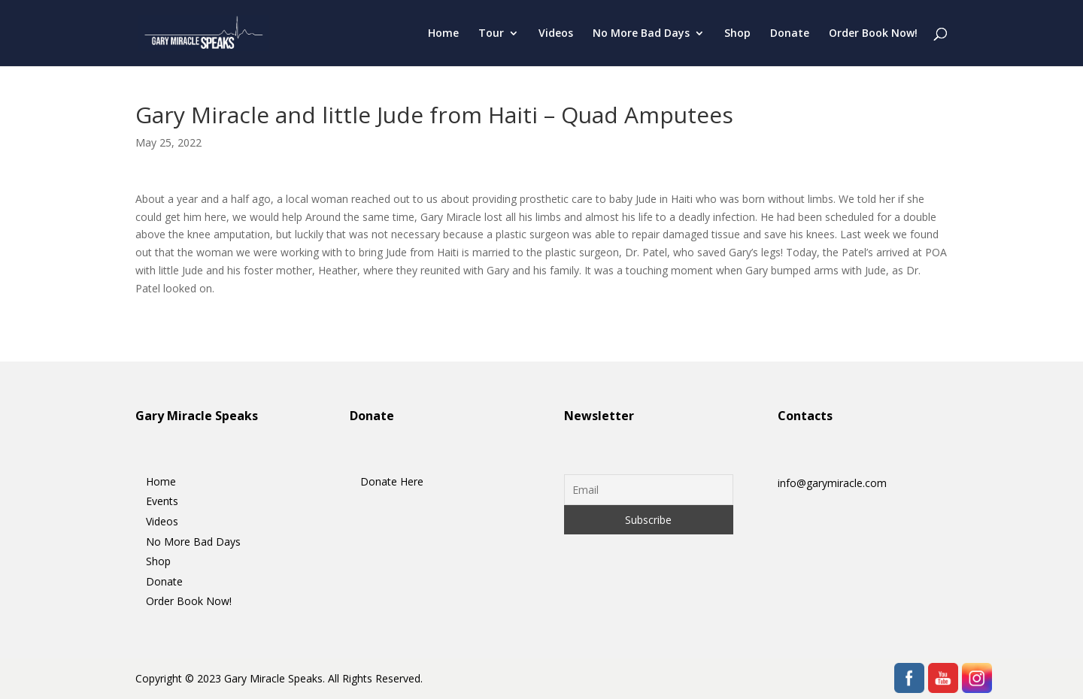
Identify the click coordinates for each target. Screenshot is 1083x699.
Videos (555, 34)
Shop (737, 34)
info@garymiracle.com (832, 483)
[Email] (648, 489)
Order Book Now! (873, 34)
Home (443, 34)
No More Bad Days (641, 34)
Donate (789, 34)
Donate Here (391, 481)
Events (162, 501)
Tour (491, 34)
